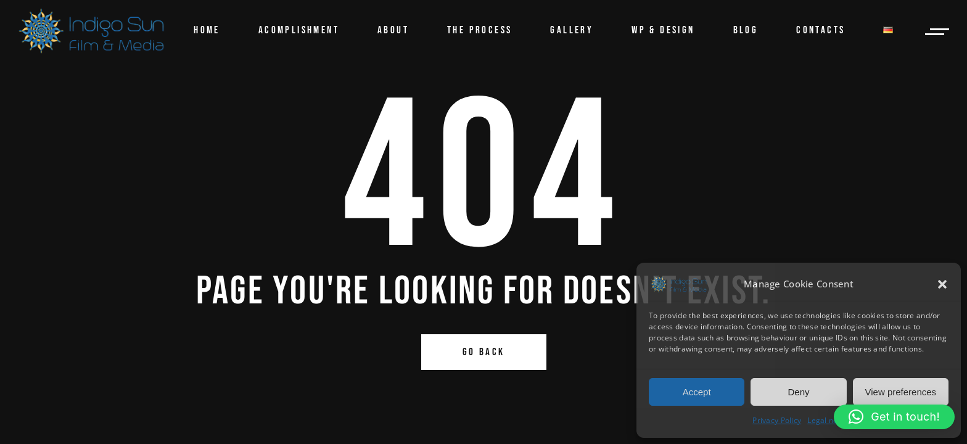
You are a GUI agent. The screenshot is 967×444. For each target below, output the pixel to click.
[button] (942, 284)
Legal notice (828, 420)
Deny (798, 392)
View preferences (901, 392)
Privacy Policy (776, 420)
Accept (697, 392)
